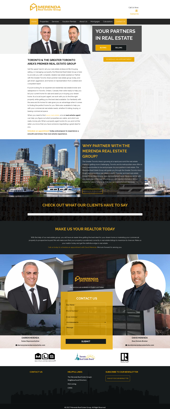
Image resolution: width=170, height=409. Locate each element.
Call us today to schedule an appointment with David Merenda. (72, 247)
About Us (83, 21)
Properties (44, 21)
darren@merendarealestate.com (31, 343)
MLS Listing (72, 382)
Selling (118, 48)
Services (55, 21)
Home (34, 21)
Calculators (108, 21)
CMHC (70, 386)
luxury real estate (52, 115)
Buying (103, 48)
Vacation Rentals (69, 21)
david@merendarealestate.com (141, 343)
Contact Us (134, 14)
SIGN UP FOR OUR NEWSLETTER (117, 376)
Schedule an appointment (38, 131)
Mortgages (95, 21)
